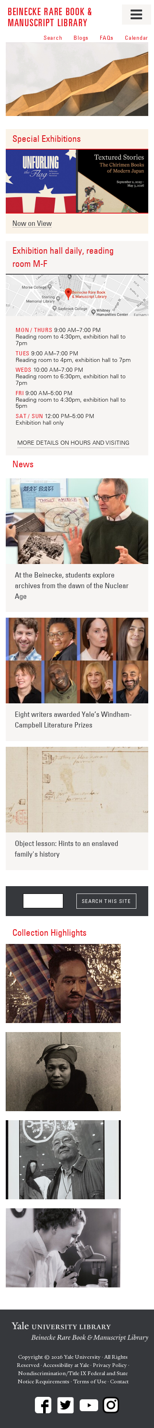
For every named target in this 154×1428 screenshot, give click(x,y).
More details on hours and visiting (73, 442)
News (23, 464)
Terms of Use (89, 1381)
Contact (119, 1381)
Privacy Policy (110, 1365)
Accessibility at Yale (66, 1365)
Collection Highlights (49, 932)
